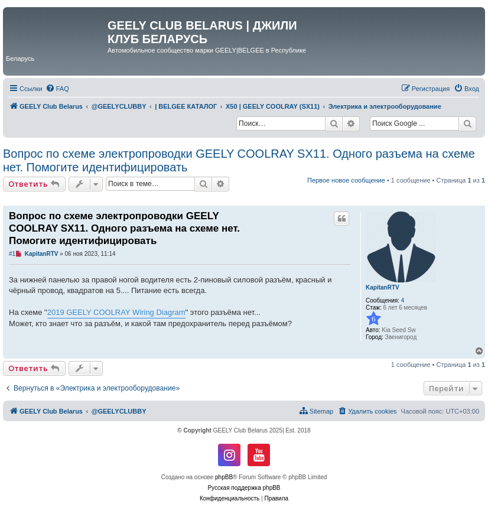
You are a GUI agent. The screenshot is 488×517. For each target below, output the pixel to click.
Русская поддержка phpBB (243, 488)
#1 (12, 254)
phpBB (224, 477)
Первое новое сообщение (346, 180)
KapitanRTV (382, 287)
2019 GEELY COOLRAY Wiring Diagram (116, 312)
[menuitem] (57, 89)
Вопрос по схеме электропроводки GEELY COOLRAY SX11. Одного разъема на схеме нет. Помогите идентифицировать (239, 160)
